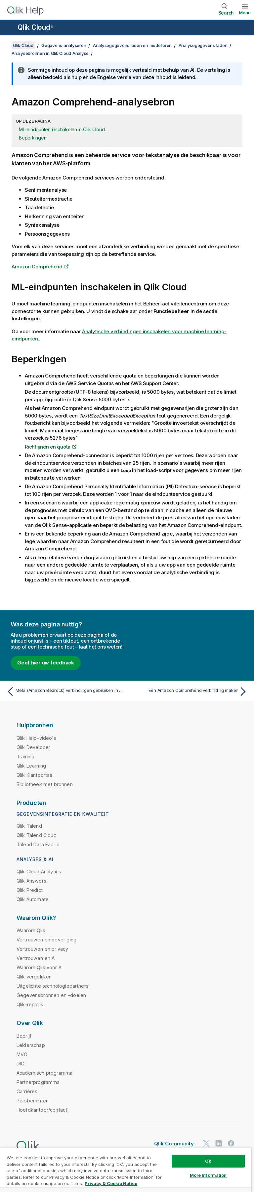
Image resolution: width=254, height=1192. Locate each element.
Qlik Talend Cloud (37, 835)
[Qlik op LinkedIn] (219, 1143)
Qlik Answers (31, 881)
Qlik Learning (31, 766)
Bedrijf (24, 1036)
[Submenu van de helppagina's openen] (9, 28)
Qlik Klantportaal (35, 775)
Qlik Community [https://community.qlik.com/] (174, 1143)
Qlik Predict (30, 890)
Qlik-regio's (30, 1004)
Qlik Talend (29, 826)
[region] (125, 1169)
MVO (22, 1054)
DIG (20, 1063)
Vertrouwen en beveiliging (46, 939)
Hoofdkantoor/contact (42, 1110)
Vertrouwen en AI (36, 958)
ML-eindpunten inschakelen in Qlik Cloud (62, 129)
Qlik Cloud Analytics (39, 871)
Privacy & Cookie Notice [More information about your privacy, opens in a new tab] (111, 1183)
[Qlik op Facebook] (231, 1143)
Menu (245, 12)
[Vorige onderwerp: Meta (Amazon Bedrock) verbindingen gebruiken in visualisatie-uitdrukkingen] (65, 691)
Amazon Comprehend (37, 266)
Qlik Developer (33, 747)
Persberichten (33, 1100)
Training (25, 756)
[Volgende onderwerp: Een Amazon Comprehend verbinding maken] (189, 691)
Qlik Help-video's (37, 738)
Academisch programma (44, 1073)
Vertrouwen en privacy (42, 949)
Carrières (27, 1091)
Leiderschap (31, 1045)
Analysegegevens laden (203, 45)
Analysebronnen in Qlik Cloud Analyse (50, 53)
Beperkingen (32, 137)
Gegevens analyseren (63, 45)
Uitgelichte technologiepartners (53, 986)
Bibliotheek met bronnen (45, 784)
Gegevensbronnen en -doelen (51, 995)
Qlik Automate (33, 899)
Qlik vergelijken (34, 976)
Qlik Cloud (35, 27)
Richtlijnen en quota (47, 447)
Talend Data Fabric (38, 844)
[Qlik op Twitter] (206, 1143)
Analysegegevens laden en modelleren (132, 45)
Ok (208, 1161)
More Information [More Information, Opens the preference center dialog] (208, 1175)
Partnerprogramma (38, 1082)
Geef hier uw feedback (45, 662)
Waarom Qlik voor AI (40, 967)
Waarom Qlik (31, 930)
